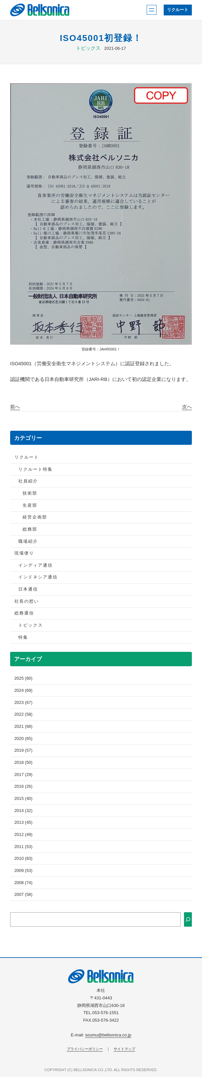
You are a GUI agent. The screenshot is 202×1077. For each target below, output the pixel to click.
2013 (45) (23, 822)
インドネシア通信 (38, 577)
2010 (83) (23, 858)
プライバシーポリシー (85, 1049)
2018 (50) (23, 762)
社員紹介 (28, 481)
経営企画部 (35, 517)
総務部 (30, 529)
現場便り (24, 553)
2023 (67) (23, 702)
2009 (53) (23, 870)
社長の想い (26, 601)
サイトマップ (124, 1049)
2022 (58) (23, 714)
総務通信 (24, 613)
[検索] (188, 919)
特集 (23, 637)
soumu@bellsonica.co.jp (108, 1034)
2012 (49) (23, 834)
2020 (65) (23, 738)
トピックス (88, 48)
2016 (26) (23, 786)
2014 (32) (23, 810)
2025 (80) (23, 678)
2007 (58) (23, 894)
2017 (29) (23, 774)
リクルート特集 (35, 469)
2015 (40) (23, 798)
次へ (187, 406)
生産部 (30, 505)
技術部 (30, 493)
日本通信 (28, 589)
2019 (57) (23, 750)
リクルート (177, 9)
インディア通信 (35, 565)
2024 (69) (23, 690)
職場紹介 (28, 541)
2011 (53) (23, 846)
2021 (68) (23, 726)
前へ (15, 406)
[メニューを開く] (151, 10)
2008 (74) (23, 882)
